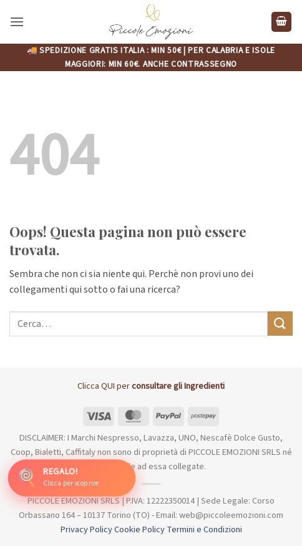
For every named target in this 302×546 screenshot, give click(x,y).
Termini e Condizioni (204, 529)
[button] (16, 21)
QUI (108, 385)
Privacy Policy (86, 529)
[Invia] (280, 323)
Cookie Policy (139, 529)
